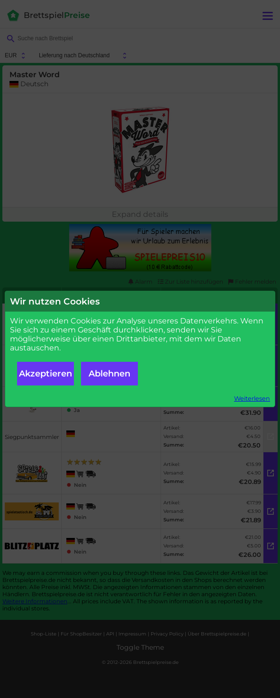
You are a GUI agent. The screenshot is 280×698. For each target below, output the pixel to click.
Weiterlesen (252, 398)
